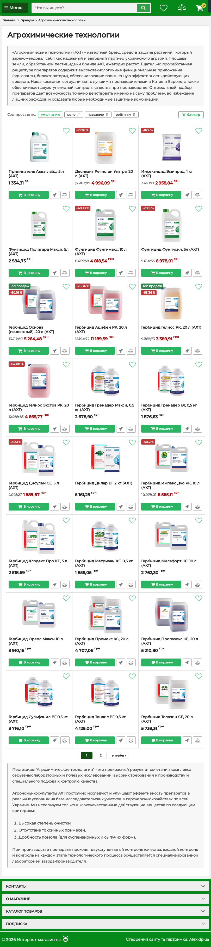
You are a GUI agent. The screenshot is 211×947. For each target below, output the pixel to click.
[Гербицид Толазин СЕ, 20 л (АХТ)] (171, 692)
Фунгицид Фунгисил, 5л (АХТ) (170, 249)
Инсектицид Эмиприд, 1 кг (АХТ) (167, 173)
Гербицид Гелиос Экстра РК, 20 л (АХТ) (39, 407)
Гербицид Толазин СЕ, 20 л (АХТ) (167, 719)
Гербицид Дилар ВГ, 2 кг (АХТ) (103, 483)
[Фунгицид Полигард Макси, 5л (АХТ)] (39, 225)
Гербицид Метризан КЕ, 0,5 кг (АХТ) (104, 563)
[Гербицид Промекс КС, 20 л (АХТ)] (105, 614)
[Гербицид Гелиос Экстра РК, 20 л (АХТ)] (39, 381)
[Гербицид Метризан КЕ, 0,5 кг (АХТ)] (105, 536)
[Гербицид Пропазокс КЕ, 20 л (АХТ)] (171, 614)
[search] (91, 8)
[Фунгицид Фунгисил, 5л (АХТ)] (171, 225)
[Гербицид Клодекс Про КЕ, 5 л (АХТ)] (39, 536)
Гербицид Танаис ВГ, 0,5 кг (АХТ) (100, 719)
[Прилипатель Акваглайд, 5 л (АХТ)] (39, 147)
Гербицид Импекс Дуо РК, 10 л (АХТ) (170, 485)
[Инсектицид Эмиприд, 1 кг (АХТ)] (171, 147)
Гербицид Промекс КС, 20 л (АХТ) (101, 641)
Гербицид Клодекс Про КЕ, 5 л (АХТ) (38, 563)
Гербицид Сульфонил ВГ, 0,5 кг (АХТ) (38, 719)
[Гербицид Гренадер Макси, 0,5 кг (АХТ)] (105, 381)
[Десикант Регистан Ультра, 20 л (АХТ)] (105, 147)
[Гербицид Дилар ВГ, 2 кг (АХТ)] (105, 458)
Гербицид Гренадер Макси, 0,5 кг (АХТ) (104, 407)
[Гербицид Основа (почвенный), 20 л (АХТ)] (39, 303)
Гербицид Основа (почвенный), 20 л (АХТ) (31, 329)
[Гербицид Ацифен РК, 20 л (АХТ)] (105, 303)
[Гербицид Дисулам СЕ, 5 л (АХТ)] (39, 458)
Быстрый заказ (54, 195)
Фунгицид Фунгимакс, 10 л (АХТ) (101, 251)
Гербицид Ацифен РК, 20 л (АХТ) (101, 329)
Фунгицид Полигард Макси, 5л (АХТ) (39, 251)
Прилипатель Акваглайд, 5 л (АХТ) (36, 173)
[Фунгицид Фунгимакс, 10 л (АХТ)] (105, 225)
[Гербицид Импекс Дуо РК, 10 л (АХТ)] (171, 458)
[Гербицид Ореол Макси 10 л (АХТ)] (39, 614)
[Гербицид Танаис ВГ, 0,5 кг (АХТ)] (105, 692)
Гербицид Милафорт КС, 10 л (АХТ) (168, 563)
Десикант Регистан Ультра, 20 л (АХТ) (104, 173)
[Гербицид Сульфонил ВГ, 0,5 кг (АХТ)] (39, 692)
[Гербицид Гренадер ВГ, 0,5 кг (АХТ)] (171, 381)
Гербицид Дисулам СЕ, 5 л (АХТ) (34, 485)
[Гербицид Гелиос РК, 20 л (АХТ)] (171, 303)
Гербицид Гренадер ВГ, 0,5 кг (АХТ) (169, 407)
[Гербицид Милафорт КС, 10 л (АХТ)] (171, 536)
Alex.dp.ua (199, 939)
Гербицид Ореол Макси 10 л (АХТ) (36, 641)
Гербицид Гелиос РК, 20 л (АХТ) (171, 327)
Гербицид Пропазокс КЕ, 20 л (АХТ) (169, 641)
